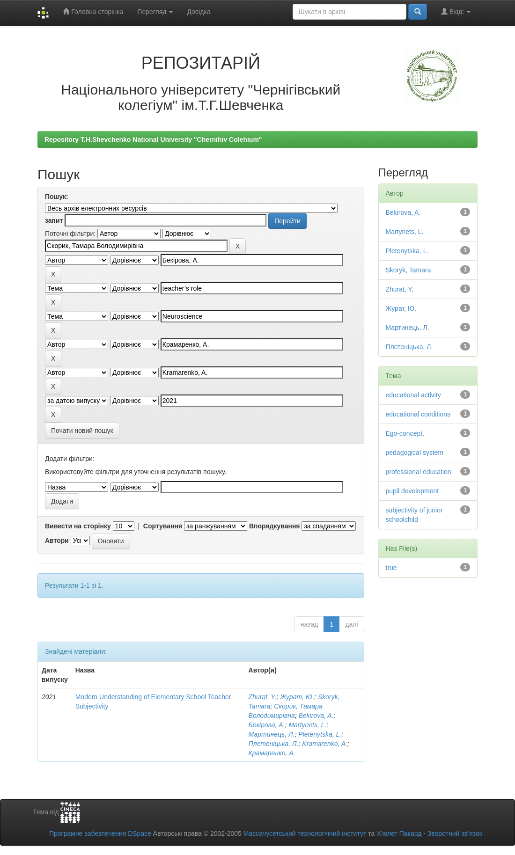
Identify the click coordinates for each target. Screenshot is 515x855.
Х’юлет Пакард (398, 833)
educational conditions (418, 414)
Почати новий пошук (82, 430)
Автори (57, 540)
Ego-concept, (405, 433)
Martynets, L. (307, 725)
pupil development (412, 491)
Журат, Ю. (297, 697)
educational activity (413, 395)
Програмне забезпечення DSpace (100, 833)
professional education (418, 471)
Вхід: (456, 11)
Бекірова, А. (267, 725)
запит (54, 220)
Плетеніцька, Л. (274, 743)
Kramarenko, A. (324, 743)
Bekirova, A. (316, 715)
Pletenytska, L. (319, 734)
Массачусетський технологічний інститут (305, 833)
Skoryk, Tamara (408, 270)
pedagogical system (415, 452)
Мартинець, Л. (272, 734)
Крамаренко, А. (272, 753)
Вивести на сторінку (78, 526)
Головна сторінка (93, 11)
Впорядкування (274, 526)
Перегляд (155, 11)
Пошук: (56, 196)
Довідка (198, 11)
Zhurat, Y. (263, 697)
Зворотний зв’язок (454, 833)
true (391, 567)
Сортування (162, 526)
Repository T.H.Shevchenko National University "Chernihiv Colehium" (153, 139)
